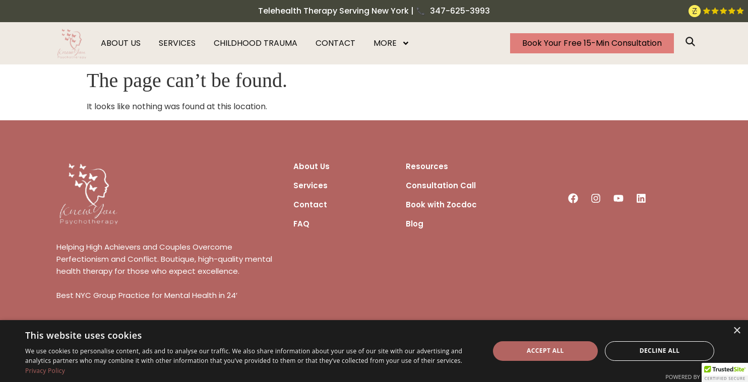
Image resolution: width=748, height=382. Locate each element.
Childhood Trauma (255, 43)
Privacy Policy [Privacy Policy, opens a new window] (45, 370)
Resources (427, 166)
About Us (311, 166)
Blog (414, 223)
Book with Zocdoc (441, 204)
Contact (335, 43)
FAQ (301, 223)
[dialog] (374, 351)
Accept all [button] (545, 350)
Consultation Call (441, 185)
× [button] (736, 331)
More (391, 43)
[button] (725, 372)
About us (121, 43)
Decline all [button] (660, 350)
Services (177, 43)
